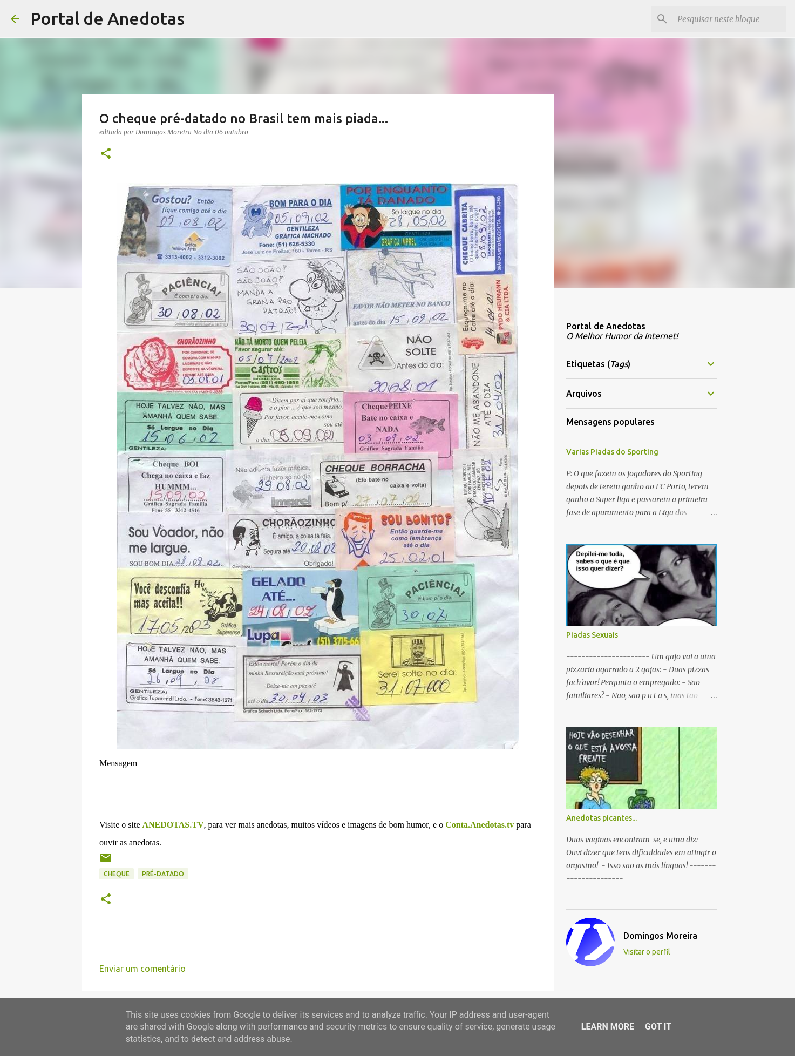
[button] (105, 154)
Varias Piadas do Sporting (612, 452)
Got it (658, 1026)
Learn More (607, 1026)
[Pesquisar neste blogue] (729, 19)
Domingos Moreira (660, 935)
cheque (117, 873)
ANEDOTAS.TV (172, 824)
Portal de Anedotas (107, 18)
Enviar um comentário (142, 968)
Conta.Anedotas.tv (479, 824)
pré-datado (163, 873)
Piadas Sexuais (592, 635)
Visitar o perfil (646, 951)
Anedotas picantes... (601, 818)
